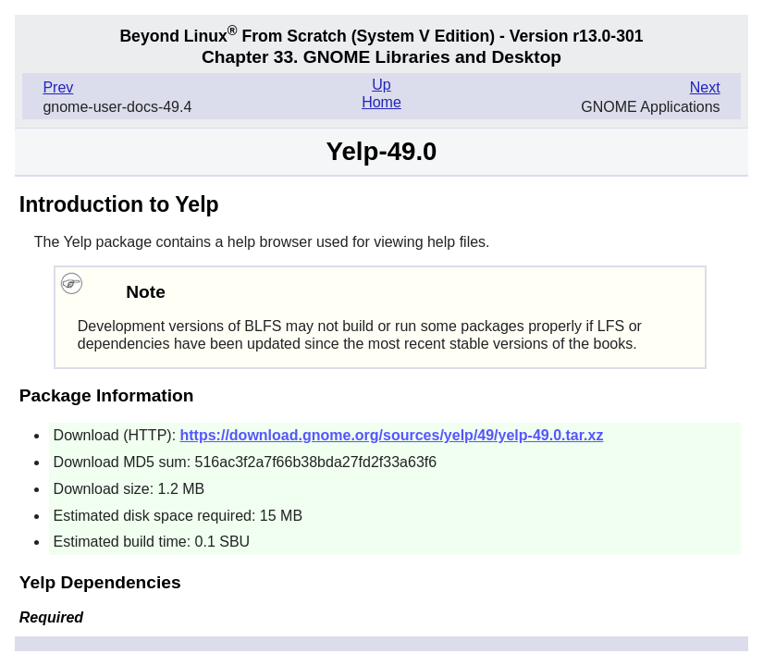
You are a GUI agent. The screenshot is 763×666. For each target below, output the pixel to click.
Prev (58, 87)
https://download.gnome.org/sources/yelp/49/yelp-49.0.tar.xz (392, 435)
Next (705, 87)
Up (381, 84)
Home (381, 102)
